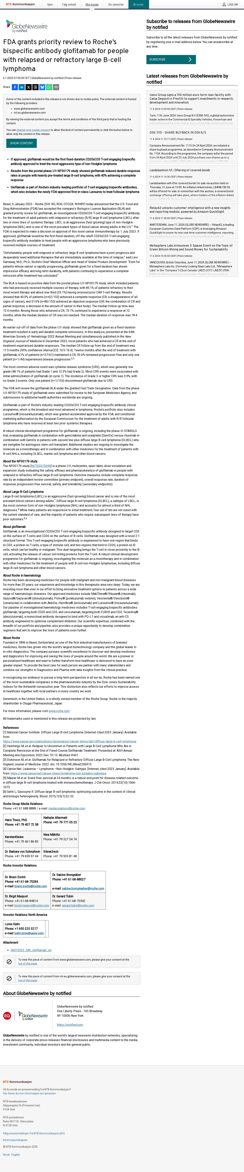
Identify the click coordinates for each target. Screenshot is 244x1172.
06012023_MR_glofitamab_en (31, 950)
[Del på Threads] (35, 87)
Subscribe (171, 59)
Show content (21, 143)
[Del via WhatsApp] (49, 87)
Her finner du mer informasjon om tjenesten (29, 1093)
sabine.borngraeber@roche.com (83, 888)
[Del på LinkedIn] (22, 87)
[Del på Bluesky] (42, 87)
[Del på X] (29, 87)
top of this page (27, 963)
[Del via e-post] (56, 87)
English (15, 1154)
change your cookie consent (33, 129)
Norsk (6, 1154)
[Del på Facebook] (15, 87)
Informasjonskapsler (15, 1140)
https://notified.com (70, 1025)
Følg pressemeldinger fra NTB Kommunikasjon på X (34, 1133)
